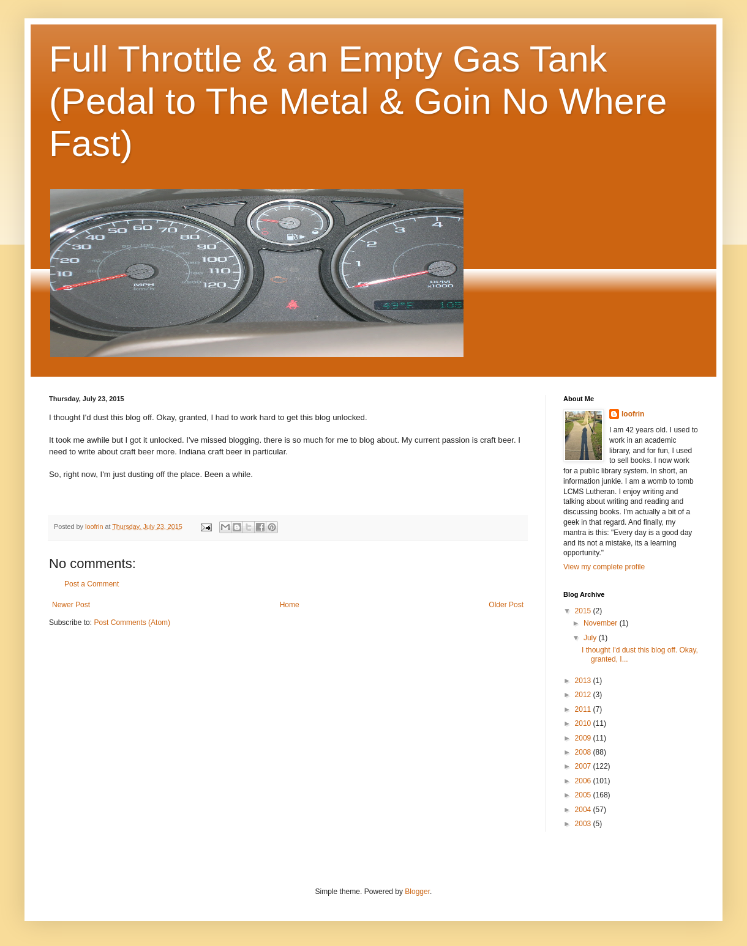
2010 (584, 723)
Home (289, 604)
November (602, 623)
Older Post (506, 604)
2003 (584, 823)
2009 (584, 738)
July (591, 638)
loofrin (632, 414)
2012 (584, 694)
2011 (584, 709)
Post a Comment (91, 584)
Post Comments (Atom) (132, 622)
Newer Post (71, 604)
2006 (584, 781)
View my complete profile (604, 567)
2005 (584, 795)
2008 (584, 752)
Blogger (417, 891)
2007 (584, 766)
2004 (584, 809)
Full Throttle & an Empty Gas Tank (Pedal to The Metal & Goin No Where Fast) (358, 101)
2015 (584, 611)
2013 (584, 680)
